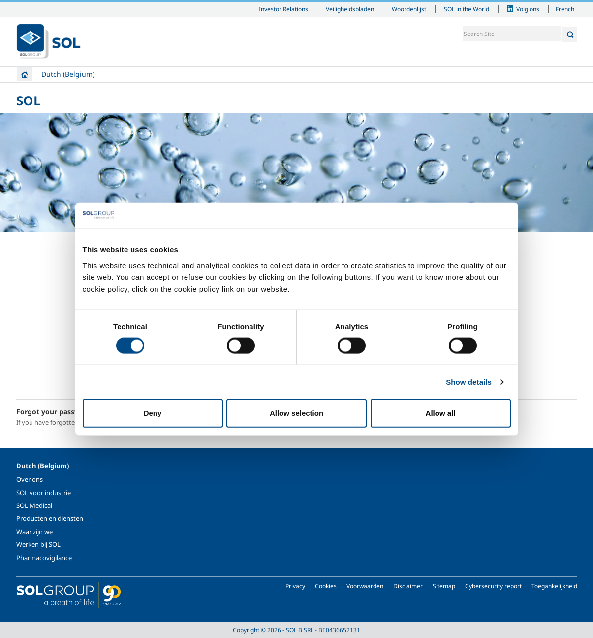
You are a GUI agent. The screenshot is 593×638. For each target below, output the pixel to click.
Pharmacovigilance (44, 557)
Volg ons (527, 9)
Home (24, 74)
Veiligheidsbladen (350, 9)
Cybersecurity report (493, 586)
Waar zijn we (34, 531)
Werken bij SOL (38, 544)
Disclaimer (408, 586)
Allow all (441, 413)
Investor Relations (283, 9)
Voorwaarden (364, 586)
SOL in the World (466, 9)
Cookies (326, 586)
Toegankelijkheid (554, 586)
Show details (469, 381)
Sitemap (444, 586)
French (565, 9)
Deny (153, 413)
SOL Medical (34, 505)
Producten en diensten (49, 518)
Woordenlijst (409, 9)
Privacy (295, 586)
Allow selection (296, 413)
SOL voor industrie (43, 492)
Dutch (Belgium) (67, 74)
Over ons (29, 479)
